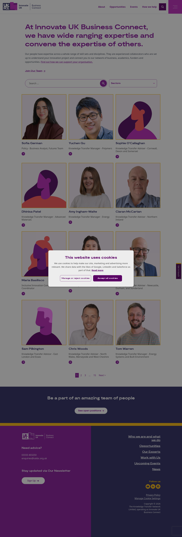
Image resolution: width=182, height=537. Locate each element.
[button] (75, 278)
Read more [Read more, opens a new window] (97, 270)
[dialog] (91, 268)
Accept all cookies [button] (108, 278)
